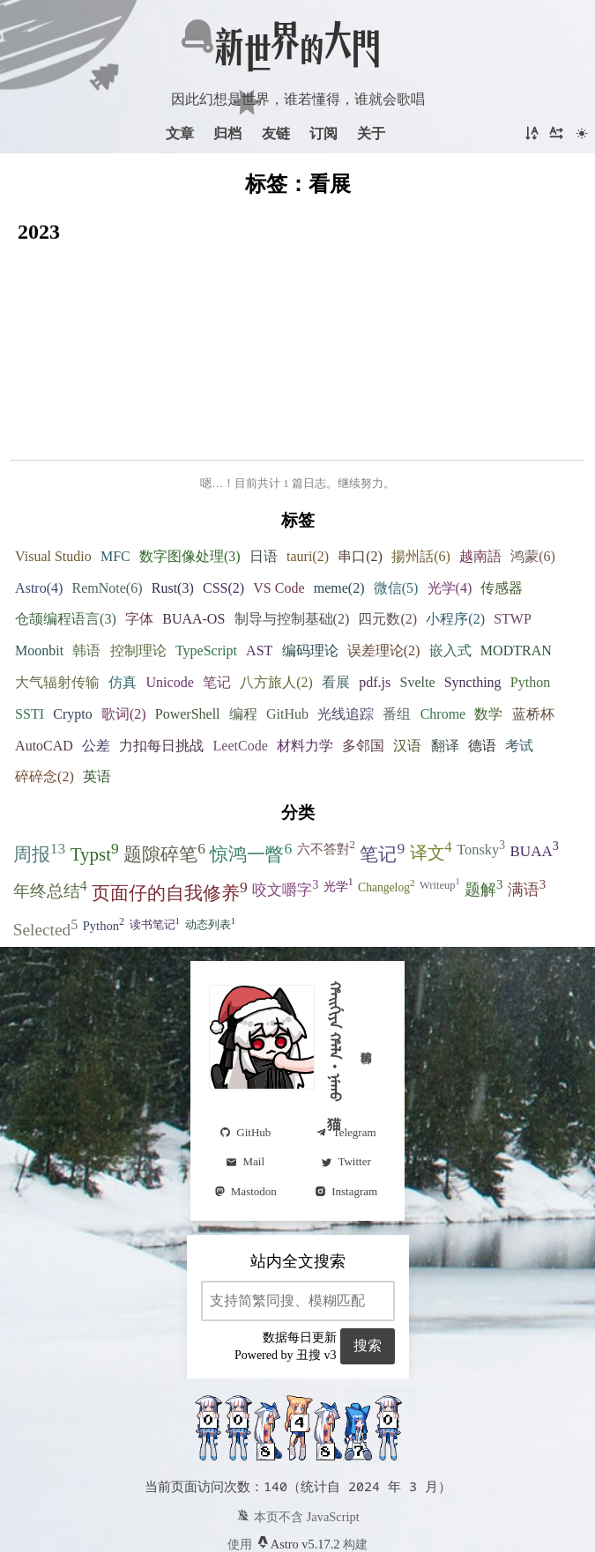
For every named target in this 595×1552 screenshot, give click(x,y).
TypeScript (206, 558)
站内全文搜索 (298, 1169)
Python (530, 589)
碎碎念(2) (44, 683)
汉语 (407, 652)
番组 (397, 621)
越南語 (480, 463)
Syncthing (473, 589)
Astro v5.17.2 (297, 1452)
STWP (513, 526)
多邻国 (363, 652)
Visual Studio (53, 463)
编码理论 (310, 558)
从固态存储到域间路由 (177, 280)
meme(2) (339, 494)
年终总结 (50, 797)
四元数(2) (387, 526)
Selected (45, 835)
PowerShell (187, 621)
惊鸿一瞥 (251, 759)
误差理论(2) (383, 558)
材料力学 (305, 652)
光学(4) (450, 494)
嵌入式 (450, 558)
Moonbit (39, 558)
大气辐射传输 (57, 589)
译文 (431, 758)
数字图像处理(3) (190, 463)
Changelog (386, 793)
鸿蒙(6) (532, 463)
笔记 (217, 589)
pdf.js (374, 589)
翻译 (445, 652)
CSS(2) (223, 494)
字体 (139, 526)
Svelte (417, 589)
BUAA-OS (193, 526)
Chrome (443, 621)
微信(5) (396, 494)
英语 (97, 683)
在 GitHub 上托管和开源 (298, 1481)
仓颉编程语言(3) (65, 526)
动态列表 (210, 831)
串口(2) (360, 463)
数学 (488, 621)
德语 (482, 652)
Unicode (170, 589)
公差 (96, 652)
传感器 (501, 494)
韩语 (86, 558)
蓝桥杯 (533, 621)
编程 (243, 621)
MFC (115, 463)
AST (259, 558)
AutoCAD (44, 652)
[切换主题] (582, 134)
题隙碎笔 (164, 759)
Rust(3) (173, 494)
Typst (95, 759)
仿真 (122, 589)
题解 (483, 795)
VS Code (278, 494)
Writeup (440, 791)
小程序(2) (455, 526)
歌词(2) (123, 621)
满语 (527, 795)
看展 (336, 589)
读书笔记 (155, 831)
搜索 (367, 1252)
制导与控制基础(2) (292, 526)
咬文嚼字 (285, 795)
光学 (338, 792)
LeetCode (240, 652)
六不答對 (326, 755)
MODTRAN (516, 558)
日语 (263, 463)
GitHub (287, 621)
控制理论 (138, 558)
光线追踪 (345, 621)
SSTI (29, 621)
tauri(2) (307, 463)
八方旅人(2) (276, 589)
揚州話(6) (420, 463)
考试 (519, 652)
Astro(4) (39, 494)
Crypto (72, 621)
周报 (39, 759)
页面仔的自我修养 (170, 798)
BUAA (533, 756)
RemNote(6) (107, 494)
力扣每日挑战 (161, 652)
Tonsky (481, 755)
